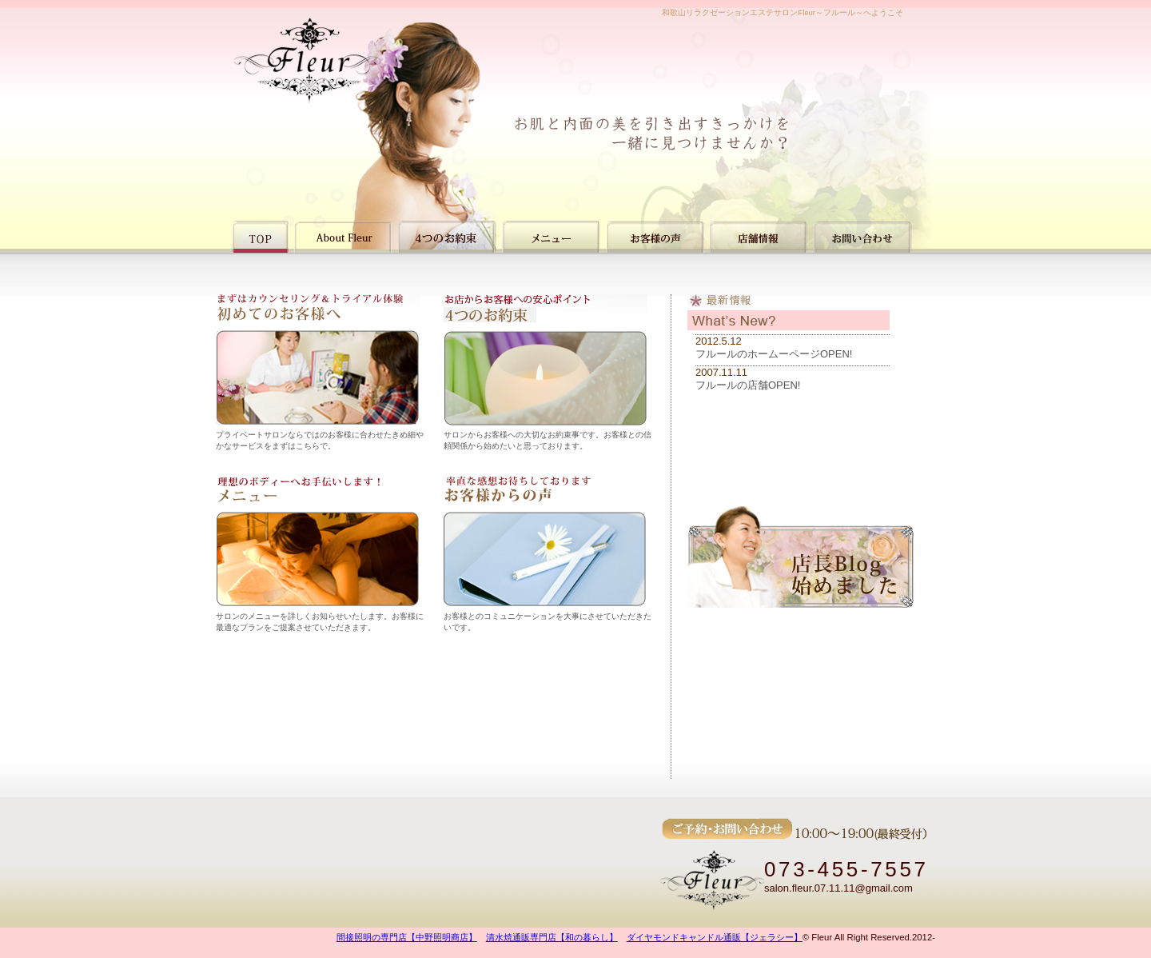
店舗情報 (759, 237)
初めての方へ (343, 237)
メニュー (551, 237)
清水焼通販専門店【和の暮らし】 (552, 937)
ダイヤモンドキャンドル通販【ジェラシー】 (715, 937)
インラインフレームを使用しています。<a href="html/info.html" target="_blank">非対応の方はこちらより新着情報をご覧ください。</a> (788, 418)
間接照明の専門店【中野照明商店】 (407, 937)
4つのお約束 (447, 237)
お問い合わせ (863, 237)
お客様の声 (655, 237)
